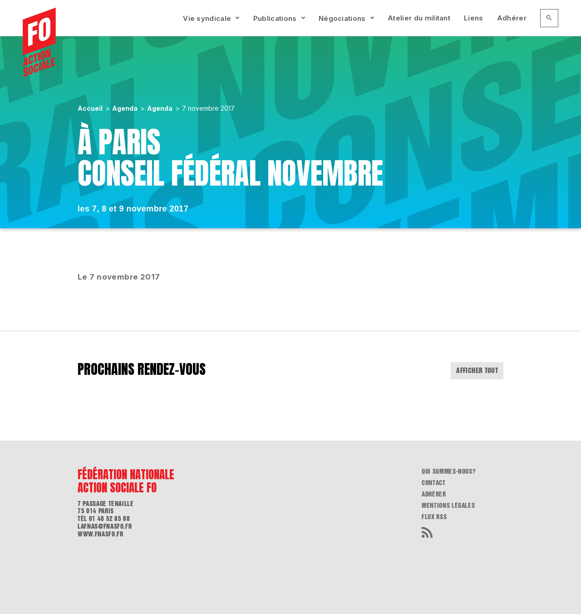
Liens (473, 18)
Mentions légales (448, 505)
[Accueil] (39, 42)
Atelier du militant (419, 18)
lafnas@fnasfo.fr (105, 526)
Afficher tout (477, 370)
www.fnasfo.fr (100, 534)
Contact (434, 482)
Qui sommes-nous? (449, 471)
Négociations (342, 18)
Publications (275, 18)
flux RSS (434, 517)
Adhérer (512, 18)
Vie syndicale (207, 18)
